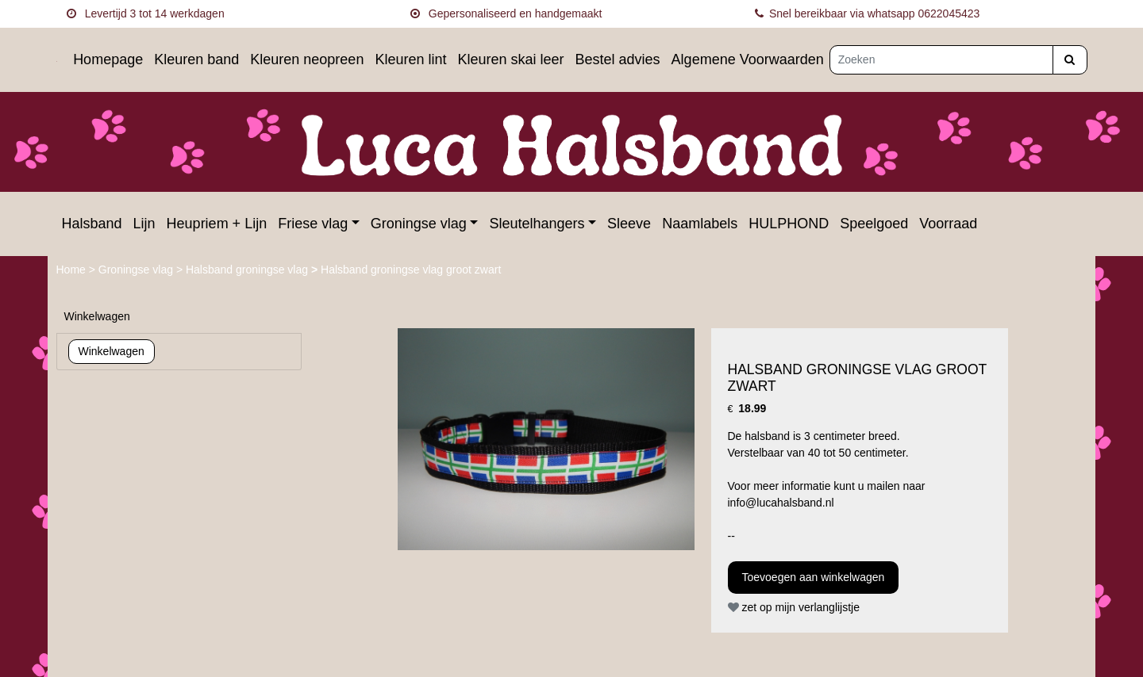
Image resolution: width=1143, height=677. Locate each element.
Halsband (92, 223)
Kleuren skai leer (510, 59)
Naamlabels (699, 223)
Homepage (108, 59)
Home (72, 269)
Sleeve (629, 223)
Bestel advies (617, 59)
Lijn (144, 223)
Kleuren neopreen (307, 59)
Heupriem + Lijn (217, 223)
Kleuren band (196, 59)
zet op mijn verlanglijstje (794, 607)
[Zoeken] (941, 60)
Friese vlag (313, 223)
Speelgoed (874, 223)
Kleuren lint (410, 59)
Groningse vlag (419, 223)
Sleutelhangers (536, 223)
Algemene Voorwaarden (748, 59)
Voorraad (948, 223)
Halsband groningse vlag (248, 269)
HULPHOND (789, 223)
